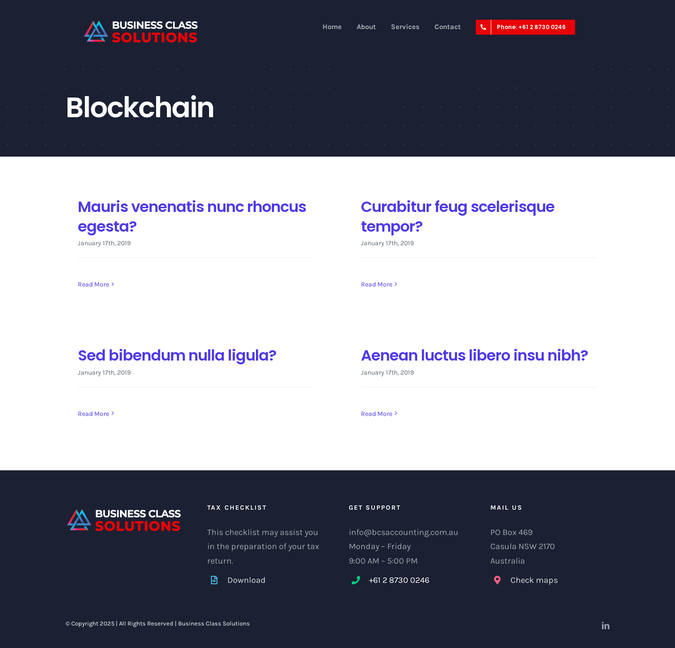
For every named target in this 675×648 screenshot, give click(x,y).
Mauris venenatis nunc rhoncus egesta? (192, 216)
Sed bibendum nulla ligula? (177, 355)
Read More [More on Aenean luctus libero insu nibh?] (376, 414)
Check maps (534, 580)
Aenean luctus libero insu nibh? (474, 355)
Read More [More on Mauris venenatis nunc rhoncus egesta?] (93, 284)
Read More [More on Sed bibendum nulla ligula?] (93, 414)
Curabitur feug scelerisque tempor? (458, 216)
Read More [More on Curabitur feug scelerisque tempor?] (376, 284)
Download (246, 580)
